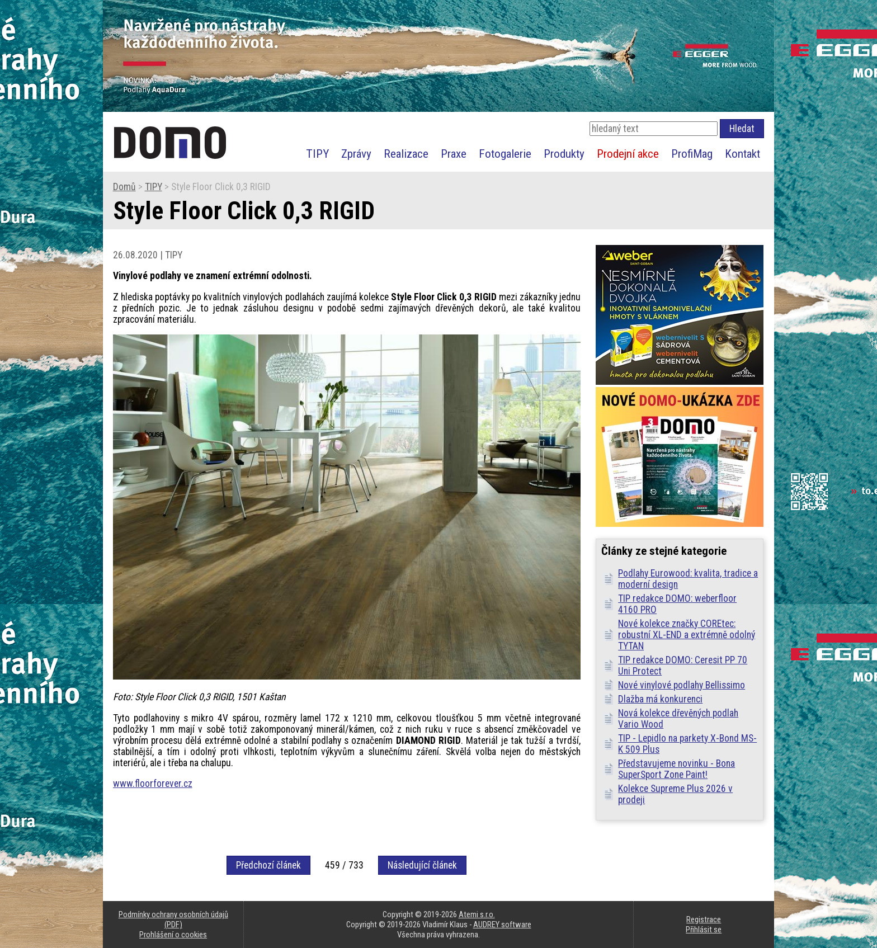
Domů (124, 186)
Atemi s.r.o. (477, 914)
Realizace (406, 154)
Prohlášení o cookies (173, 935)
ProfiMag (692, 154)
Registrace (703, 919)
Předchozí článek (268, 865)
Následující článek (422, 865)
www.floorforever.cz (152, 783)
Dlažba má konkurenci (660, 699)
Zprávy (356, 154)
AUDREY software (502, 924)
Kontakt (742, 154)
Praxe (453, 154)
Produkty (564, 154)
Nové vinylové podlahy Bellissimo (681, 685)
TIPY (317, 154)
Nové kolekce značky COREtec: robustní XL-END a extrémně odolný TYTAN (686, 635)
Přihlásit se (704, 930)
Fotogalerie (505, 154)
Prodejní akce (628, 154)
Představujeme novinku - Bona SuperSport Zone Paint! (676, 769)
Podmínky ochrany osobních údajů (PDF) (173, 919)
